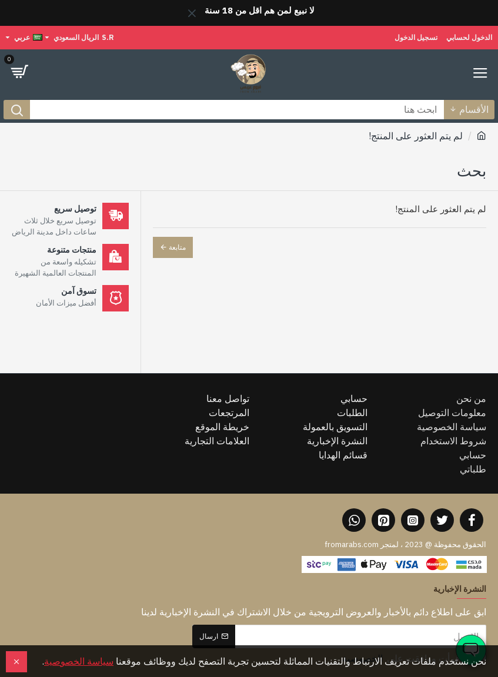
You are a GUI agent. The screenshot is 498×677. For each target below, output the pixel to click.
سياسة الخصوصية (78, 661)
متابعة (177, 247)
